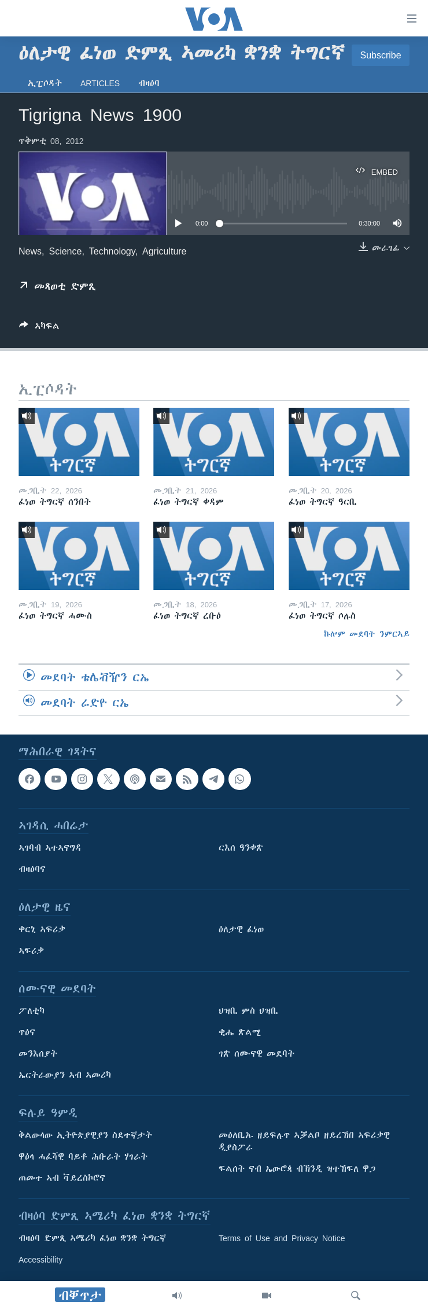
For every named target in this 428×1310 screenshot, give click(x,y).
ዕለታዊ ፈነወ (241, 929)
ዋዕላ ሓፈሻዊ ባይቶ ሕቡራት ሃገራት (83, 1157)
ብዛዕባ (149, 83)
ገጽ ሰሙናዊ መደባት (256, 1054)
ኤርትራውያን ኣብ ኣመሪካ (65, 1075)
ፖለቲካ (32, 1011)
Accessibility (40, 1259)
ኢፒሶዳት (45, 83)
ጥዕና (27, 1032)
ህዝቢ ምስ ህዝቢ (248, 1011)
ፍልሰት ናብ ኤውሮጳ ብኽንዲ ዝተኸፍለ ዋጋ (297, 1169)
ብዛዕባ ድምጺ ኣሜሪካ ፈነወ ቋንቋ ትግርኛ (92, 1238)
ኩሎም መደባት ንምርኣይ (366, 634)
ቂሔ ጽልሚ (240, 1032)
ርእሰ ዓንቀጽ (241, 848)
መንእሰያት (38, 1054)
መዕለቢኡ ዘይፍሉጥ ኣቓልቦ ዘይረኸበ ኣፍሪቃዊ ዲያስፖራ (304, 1141)
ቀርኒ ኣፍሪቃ (42, 929)
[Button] (39, 328)
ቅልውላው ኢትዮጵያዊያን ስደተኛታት (85, 1135)
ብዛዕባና (32, 869)
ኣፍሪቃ (31, 951)
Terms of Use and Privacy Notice (282, 1238)
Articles (100, 83)
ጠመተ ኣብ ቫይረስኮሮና (62, 1178)
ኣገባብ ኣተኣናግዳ (50, 848)
